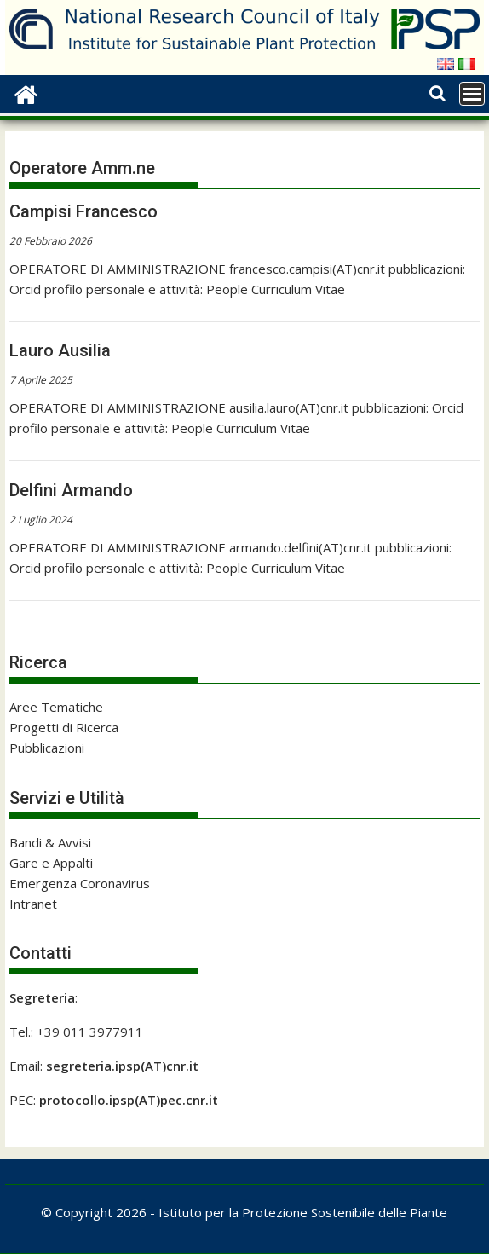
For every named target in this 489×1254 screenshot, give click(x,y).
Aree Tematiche (56, 706)
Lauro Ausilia (60, 350)
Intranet (33, 903)
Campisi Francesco (83, 211)
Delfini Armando (71, 490)
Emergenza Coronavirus (79, 883)
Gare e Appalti (51, 862)
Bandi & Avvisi (50, 842)
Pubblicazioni (46, 747)
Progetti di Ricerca (63, 727)
